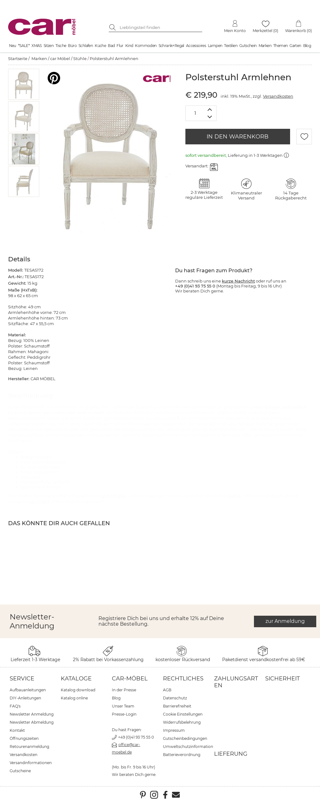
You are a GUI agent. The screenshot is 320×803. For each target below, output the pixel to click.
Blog (307, 45)
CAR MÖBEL (113, 495)
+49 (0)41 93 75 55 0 (136, 737)
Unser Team (123, 706)
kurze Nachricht (238, 280)
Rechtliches (183, 678)
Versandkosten (278, 96)
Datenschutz (175, 698)
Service (22, 678)
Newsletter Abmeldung (32, 722)
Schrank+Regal (171, 45)
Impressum (174, 730)
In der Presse (124, 690)
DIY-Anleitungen (25, 698)
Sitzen (49, 45)
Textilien (230, 45)
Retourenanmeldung (29, 746)
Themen (280, 45)
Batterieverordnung (181, 754)
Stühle (80, 58)
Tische (60, 45)
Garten (295, 45)
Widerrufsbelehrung (182, 722)
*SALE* (24, 45)
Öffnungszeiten (24, 738)
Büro (72, 45)
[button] (23, 84)
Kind (129, 45)
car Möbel (60, 58)
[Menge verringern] (210, 117)
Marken (265, 45)
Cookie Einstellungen (183, 714)
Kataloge (76, 678)
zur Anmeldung (285, 621)
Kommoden (145, 45)
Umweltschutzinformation (188, 746)
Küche (100, 45)
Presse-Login (124, 714)
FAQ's (15, 706)
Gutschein (248, 45)
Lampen (215, 45)
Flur (120, 45)
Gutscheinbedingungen (185, 738)
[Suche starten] (113, 27)
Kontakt (17, 730)
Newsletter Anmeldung (32, 714)
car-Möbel (130, 678)
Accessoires (196, 45)
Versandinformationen (31, 762)
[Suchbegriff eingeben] (160, 27)
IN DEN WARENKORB (238, 136)
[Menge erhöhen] (210, 109)
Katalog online (74, 698)
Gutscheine (20, 770)
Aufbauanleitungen (28, 690)
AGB (167, 690)
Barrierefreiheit (177, 706)
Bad (111, 45)
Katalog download (78, 690)
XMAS (36, 45)
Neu (12, 45)
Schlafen (86, 45)
